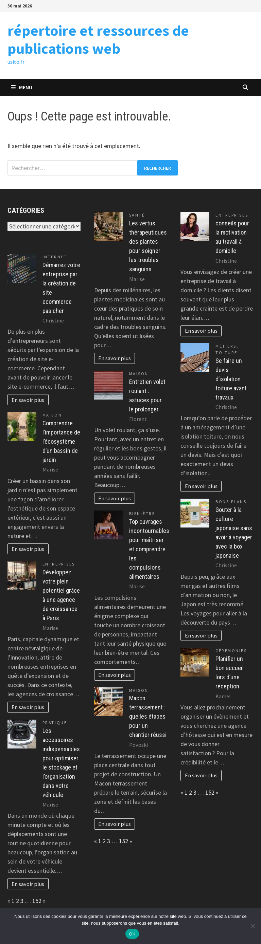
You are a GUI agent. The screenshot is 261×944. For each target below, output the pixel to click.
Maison (52, 415)
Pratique (54, 722)
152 (36, 901)
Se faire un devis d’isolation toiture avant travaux (231, 379)
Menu (21, 87)
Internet (54, 256)
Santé (137, 215)
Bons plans (230, 501)
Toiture (226, 352)
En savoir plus (28, 399)
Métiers (226, 346)
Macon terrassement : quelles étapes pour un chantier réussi (148, 716)
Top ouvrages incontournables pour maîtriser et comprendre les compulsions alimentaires (149, 549)
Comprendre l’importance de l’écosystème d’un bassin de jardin (61, 441)
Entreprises (58, 564)
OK (132, 934)
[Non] (252, 926)
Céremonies (231, 650)
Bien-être (142, 513)
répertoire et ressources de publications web (98, 39)
